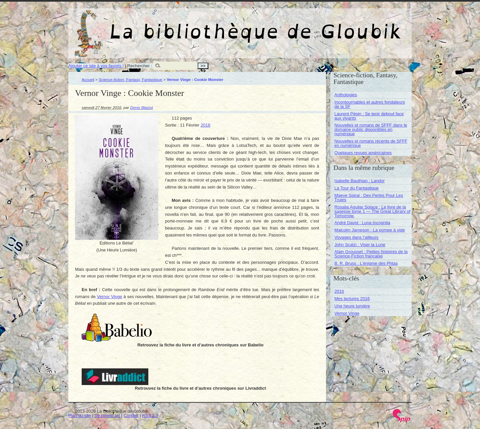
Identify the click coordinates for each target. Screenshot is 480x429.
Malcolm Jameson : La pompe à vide (369, 229)
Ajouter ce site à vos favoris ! (96, 65)
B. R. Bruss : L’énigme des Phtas (366, 263)
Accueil (88, 79)
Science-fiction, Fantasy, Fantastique (130, 79)
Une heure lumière (352, 305)
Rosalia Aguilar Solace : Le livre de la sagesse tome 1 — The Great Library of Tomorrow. (372, 211)
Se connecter (107, 415)
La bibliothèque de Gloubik (310, 26)
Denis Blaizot (141, 107)
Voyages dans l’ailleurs (356, 237)
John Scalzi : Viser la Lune (359, 244)
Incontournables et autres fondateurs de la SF (369, 104)
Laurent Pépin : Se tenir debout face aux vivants (369, 116)
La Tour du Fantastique (356, 188)
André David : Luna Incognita (362, 222)
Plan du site (79, 415)
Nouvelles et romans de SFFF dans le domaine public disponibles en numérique (370, 129)
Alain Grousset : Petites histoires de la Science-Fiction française (371, 253)
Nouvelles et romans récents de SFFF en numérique (370, 143)
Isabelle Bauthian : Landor (359, 180)
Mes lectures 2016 (352, 298)
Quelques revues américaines (363, 152)
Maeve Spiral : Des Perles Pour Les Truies (368, 197)
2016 (205, 125)
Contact (131, 415)
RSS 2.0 (150, 415)
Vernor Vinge (109, 296)
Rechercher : (139, 65)
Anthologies (345, 94)
